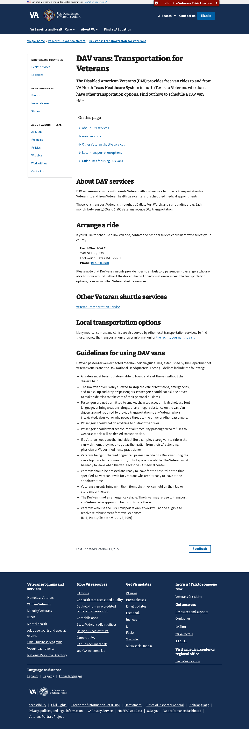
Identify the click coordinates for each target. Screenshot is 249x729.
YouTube (132, 639)
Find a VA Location (117, 29)
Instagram (133, 619)
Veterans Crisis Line (188, 597)
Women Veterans (39, 604)
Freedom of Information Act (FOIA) (95, 705)
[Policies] (49, 148)
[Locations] (49, 75)
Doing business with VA (93, 631)
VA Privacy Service (100, 711)
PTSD (31, 617)
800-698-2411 (184, 634)
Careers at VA (86, 638)
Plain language (199, 705)
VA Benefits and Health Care (51, 29)
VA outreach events (40, 648)
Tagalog (48, 676)
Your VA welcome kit (91, 651)
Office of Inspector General (165, 705)
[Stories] (49, 111)
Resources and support (191, 612)
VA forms (83, 593)
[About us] (49, 132)
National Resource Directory (47, 655)
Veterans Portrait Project (46, 716)
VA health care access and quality (100, 600)
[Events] (49, 96)
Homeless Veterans (40, 597)
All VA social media (139, 646)
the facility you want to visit (175, 337)
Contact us (187, 16)
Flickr (130, 632)
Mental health (37, 624)
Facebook (133, 613)
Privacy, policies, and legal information (56, 711)
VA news (131, 593)
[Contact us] (49, 171)
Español (32, 676)
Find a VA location (187, 661)
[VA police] (49, 156)
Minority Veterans (39, 611)
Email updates (136, 606)
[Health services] (49, 67)
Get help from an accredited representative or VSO (96, 608)
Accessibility (37, 705)
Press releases (136, 600)
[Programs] (49, 140)
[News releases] (49, 103)
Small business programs (44, 642)
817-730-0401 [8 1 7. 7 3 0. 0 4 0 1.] (100, 263)
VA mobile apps (87, 618)
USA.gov (153, 711)
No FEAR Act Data (130, 711)
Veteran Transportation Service (98, 307)
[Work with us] (49, 164)
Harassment (133, 705)
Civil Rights (59, 705)
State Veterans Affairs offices (97, 624)
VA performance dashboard (182, 711)
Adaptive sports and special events (46, 632)
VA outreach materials (92, 644)
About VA (88, 29)
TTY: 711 (181, 641)
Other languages (70, 676)
